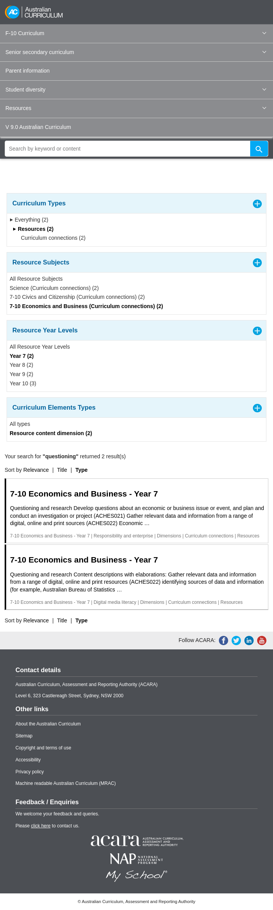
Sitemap (23, 736)
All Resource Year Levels (40, 347)
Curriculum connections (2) (50, 238)
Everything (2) (29, 220)
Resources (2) (33, 229)
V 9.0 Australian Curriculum (38, 127)
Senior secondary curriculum (135, 52)
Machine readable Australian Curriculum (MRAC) (65, 783)
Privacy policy (29, 771)
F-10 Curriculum (135, 33)
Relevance (36, 470)
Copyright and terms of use (43, 748)
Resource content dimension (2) (51, 433)
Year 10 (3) (23, 383)
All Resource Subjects (36, 279)
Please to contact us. (47, 826)
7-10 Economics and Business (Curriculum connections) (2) (86, 306)
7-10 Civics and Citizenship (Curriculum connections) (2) (77, 297)
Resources (135, 108)
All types (20, 424)
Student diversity (135, 89)
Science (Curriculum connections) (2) (54, 288)
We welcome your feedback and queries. (57, 814)
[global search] (136, 148)
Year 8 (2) (21, 365)
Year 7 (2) (22, 356)
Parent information (27, 71)
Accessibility (28, 760)
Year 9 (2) (21, 374)
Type (81, 470)
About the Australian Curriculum (48, 724)
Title (62, 470)
